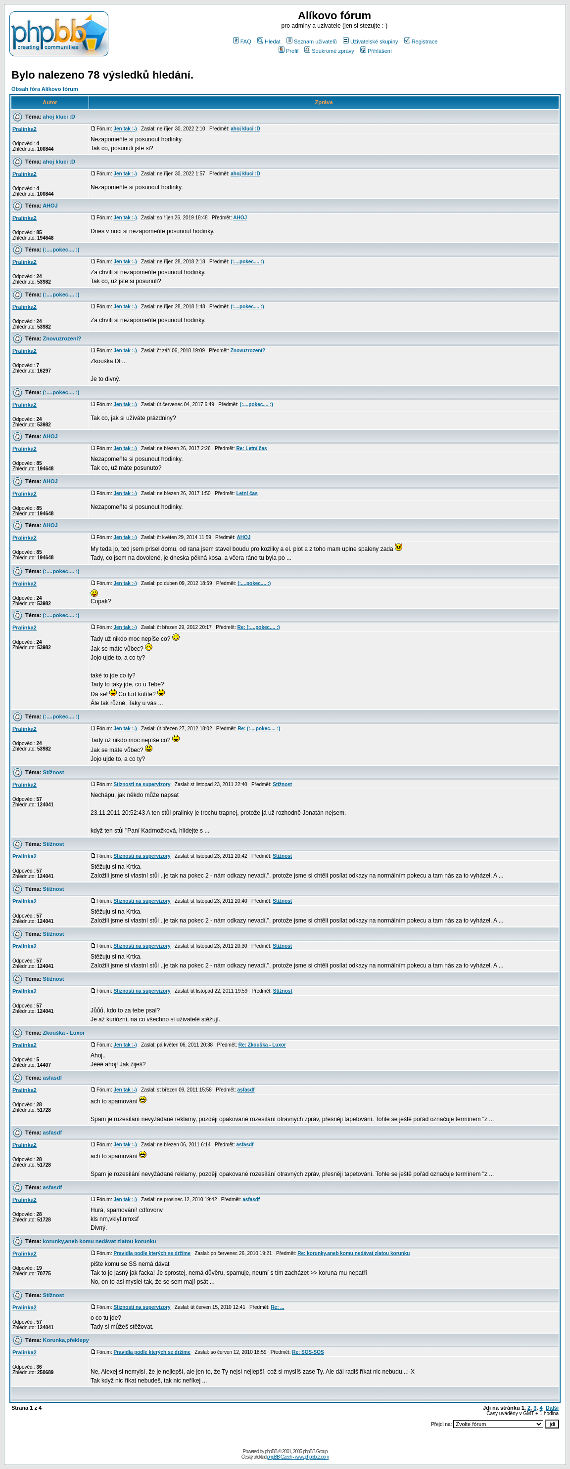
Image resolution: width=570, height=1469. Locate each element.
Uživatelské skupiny (370, 41)
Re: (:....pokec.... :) (259, 627)
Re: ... (277, 1307)
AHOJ (50, 206)
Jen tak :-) (125, 128)
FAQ (242, 41)
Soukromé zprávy (329, 51)
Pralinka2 (24, 129)
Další (552, 1408)
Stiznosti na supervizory (141, 784)
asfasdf (52, 1078)
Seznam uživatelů (311, 41)
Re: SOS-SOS (308, 1352)
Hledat (269, 41)
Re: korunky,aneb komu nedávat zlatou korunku (353, 1253)
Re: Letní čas (251, 448)
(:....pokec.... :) (61, 249)
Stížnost (53, 772)
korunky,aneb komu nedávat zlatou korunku (99, 1241)
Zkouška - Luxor (64, 1033)
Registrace (421, 41)
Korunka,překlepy (66, 1340)
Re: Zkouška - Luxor (262, 1045)
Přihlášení (376, 51)
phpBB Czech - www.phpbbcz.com (298, 1457)
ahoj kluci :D (59, 117)
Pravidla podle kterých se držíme (151, 1253)
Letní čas (246, 493)
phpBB (271, 1451)
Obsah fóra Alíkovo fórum (44, 89)
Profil (288, 51)
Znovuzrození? (62, 338)
